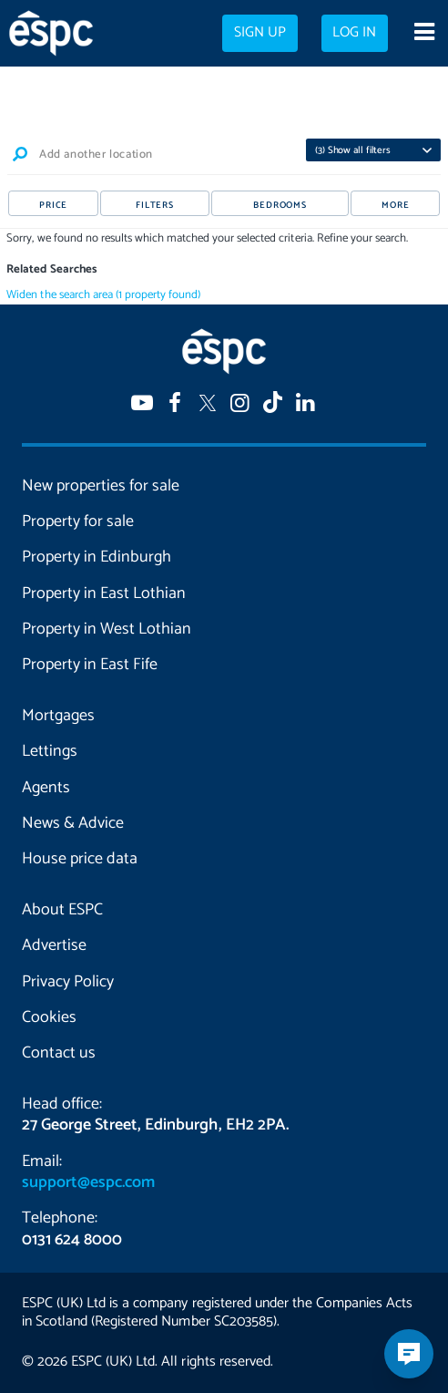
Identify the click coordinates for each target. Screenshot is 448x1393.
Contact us (59, 1053)
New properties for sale (100, 486)
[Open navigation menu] (424, 33)
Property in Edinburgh (96, 557)
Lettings (49, 751)
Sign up (260, 33)
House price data (79, 858)
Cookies (49, 1017)
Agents (46, 787)
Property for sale (78, 521)
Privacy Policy (68, 982)
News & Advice (73, 823)
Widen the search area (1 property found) (103, 294)
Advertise (54, 945)
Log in (354, 33)
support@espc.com (88, 1182)
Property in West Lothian (106, 629)
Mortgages (58, 715)
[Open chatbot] (408, 1353)
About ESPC (62, 910)
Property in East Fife (90, 664)
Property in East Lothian (104, 593)
